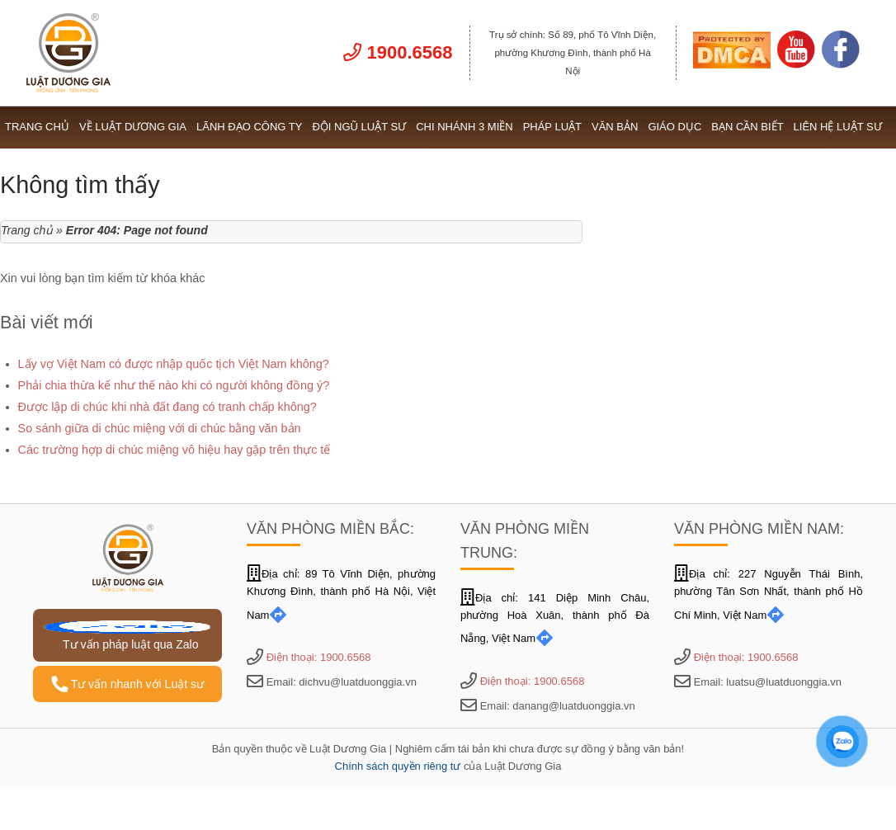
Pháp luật (552, 126)
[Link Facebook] (841, 64)
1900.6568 (397, 52)
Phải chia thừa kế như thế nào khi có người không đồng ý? (174, 385)
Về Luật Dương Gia (132, 126)
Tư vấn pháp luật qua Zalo (127, 635)
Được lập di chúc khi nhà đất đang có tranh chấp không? (167, 406)
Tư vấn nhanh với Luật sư (127, 684)
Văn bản (615, 126)
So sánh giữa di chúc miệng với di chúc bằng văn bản (159, 428)
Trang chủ (37, 126)
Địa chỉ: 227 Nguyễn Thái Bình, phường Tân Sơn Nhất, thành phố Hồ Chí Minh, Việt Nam (768, 594)
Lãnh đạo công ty (249, 126)
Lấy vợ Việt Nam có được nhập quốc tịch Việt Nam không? (173, 363)
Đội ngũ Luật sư (359, 126)
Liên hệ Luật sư (838, 126)
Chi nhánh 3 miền (464, 126)
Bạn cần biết (747, 126)
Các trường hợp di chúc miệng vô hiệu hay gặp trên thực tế (174, 449)
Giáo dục (674, 126)
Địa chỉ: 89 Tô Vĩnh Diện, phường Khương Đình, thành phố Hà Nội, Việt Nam (341, 594)
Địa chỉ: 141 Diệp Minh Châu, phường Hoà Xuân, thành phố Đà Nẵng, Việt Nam (554, 618)
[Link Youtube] (796, 64)
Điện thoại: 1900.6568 (318, 657)
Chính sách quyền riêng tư (398, 766)
